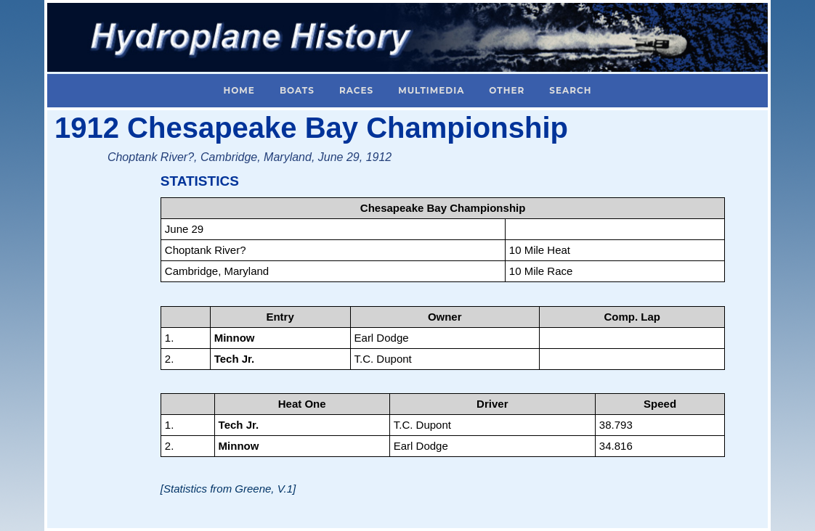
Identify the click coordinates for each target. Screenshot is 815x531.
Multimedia (431, 90)
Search (570, 90)
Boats (297, 90)
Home (239, 90)
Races (356, 90)
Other (506, 90)
